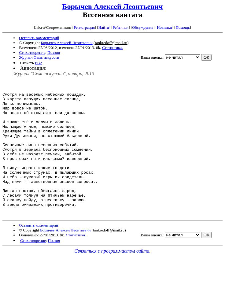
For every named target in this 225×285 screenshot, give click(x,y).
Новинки (164, 27)
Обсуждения (142, 27)
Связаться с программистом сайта (112, 277)
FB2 (38, 63)
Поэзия (53, 52)
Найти (103, 27)
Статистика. (112, 47)
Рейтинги (121, 27)
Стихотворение (32, 52)
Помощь (182, 27)
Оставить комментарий (39, 37)
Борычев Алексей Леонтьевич (112, 6)
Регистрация (84, 27)
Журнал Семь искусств (39, 57)
